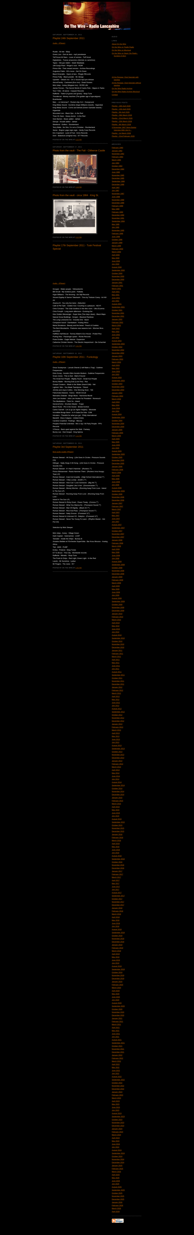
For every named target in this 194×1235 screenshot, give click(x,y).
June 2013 (116, 739)
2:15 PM (79, 436)
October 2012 (117, 715)
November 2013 (118, 755)
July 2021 (115, 1037)
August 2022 (117, 1077)
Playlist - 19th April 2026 (121, 106)
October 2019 (117, 972)
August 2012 (117, 709)
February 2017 (117, 874)
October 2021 (117, 1046)
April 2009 (116, 586)
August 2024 (117, 1150)
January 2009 (117, 577)
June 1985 (116, 172)
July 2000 (115, 264)
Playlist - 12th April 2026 (121, 109)
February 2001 (117, 286)
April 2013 (116, 733)
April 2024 (116, 1138)
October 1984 (117, 166)
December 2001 (118, 316)
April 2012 (116, 696)
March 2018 (116, 914)
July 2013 (115, 742)
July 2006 (115, 485)
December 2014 (118, 795)
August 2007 (117, 525)
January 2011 (117, 650)
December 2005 (118, 463)
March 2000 (116, 252)
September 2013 (118, 749)
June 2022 (116, 1071)
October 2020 (117, 1009)
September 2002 (118, 344)
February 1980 (117, 148)
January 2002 (117, 319)
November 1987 (118, 194)
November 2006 (118, 497)
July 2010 (115, 632)
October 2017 (117, 899)
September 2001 (118, 307)
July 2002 (115, 338)
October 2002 (117, 347)
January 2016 (117, 834)
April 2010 (116, 623)
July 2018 (115, 926)
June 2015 (116, 813)
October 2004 (117, 421)
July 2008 (115, 558)
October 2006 (117, 494)
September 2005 (118, 454)
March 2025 (116, 1172)
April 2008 (116, 549)
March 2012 (116, 693)
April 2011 (116, 660)
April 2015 (116, 807)
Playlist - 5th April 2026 (121, 112)
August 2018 (117, 929)
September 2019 (118, 969)
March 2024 (116, 1135)
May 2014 (115, 773)
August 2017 (117, 893)
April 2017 (116, 880)
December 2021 (118, 1052)
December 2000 (118, 279)
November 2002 (118, 350)
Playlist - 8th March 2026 (121, 124)
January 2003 (117, 356)
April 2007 (116, 512)
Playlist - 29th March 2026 (122, 115)
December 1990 (118, 215)
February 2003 (117, 359)
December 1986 (118, 184)
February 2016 (117, 837)
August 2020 (117, 1003)
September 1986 (118, 181)
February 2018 (117, 911)
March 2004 (116, 399)
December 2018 (118, 942)
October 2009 (117, 604)
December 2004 (118, 427)
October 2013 (117, 752)
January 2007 (117, 503)
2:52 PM (79, 346)
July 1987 (115, 190)
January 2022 (117, 1055)
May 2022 (115, 1067)
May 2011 (115, 663)
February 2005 (117, 433)
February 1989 (117, 206)
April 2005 (116, 439)
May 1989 (115, 209)
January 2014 (117, 761)
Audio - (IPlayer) (59, 43)
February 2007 (117, 506)
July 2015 (115, 816)
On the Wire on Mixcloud (121, 50)
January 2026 (117, 1202)
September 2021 (118, 1043)
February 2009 (117, 580)
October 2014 (117, 788)
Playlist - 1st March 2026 (121, 133)
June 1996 (116, 237)
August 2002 (117, 341)
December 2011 (118, 684)
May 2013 (115, 736)
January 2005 (117, 430)
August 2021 (117, 1040)
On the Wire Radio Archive (122, 88)
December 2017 (118, 905)
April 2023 (116, 1101)
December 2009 (118, 611)
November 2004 (118, 423)
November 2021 (118, 1049)
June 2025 (116, 1181)
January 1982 (117, 151)
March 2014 (116, 767)
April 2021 (116, 1028)
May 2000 (115, 258)
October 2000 (117, 273)
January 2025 (117, 1166)
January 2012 (117, 687)
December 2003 (118, 390)
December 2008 (118, 574)
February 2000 (117, 249)
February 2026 (117, 1205)
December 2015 (118, 831)
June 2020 (116, 997)
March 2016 (116, 840)
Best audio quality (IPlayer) (63, 452)
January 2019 (117, 945)
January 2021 (117, 1018)
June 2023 (116, 1107)
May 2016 (115, 847)
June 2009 (116, 592)
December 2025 (118, 1199)
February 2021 (117, 1021)
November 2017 (118, 902)
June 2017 (116, 887)
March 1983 (116, 160)
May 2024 (115, 1141)
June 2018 (116, 923)
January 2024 (117, 1129)
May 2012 (115, 699)
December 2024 (118, 1162)
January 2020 (117, 982)
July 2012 (115, 706)
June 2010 (116, 629)
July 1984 (115, 163)
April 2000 (116, 255)
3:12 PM (79, 237)
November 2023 (118, 1123)
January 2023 (117, 1092)
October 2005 (117, 457)
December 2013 (118, 758)
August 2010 (117, 635)
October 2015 (117, 825)
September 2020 (118, 1006)
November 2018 (118, 939)
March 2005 (116, 436)
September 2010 (118, 638)
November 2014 (118, 791)
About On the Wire (119, 44)
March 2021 (116, 1024)
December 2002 (118, 353)
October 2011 (117, 678)
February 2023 (117, 1095)
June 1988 (116, 197)
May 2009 (115, 589)
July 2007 (115, 522)
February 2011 (117, 654)
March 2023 (116, 1098)
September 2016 (118, 859)
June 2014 (116, 776)
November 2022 (118, 1086)
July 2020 (115, 1000)
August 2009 (117, 598)
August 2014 (117, 782)
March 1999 (116, 246)
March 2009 (116, 583)
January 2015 (117, 798)
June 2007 (116, 519)
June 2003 (116, 371)
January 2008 (117, 540)
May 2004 (115, 405)
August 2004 (117, 414)
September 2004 (118, 417)
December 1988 (118, 203)
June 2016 (116, 850)
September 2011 (118, 675)
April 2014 (116, 770)
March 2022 (116, 1061)
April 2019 (116, 954)
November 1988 (118, 200)
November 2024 (118, 1159)
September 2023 (118, 1116)
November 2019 (118, 975)
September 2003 (118, 381)
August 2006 (117, 488)
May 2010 (115, 626)
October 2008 (117, 568)
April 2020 (116, 991)
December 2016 (118, 868)
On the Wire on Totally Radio (123, 47)
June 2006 (116, 482)
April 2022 (116, 1064)
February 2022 (117, 1058)
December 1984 (118, 169)
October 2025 (117, 1193)
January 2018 (117, 908)
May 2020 (115, 994)
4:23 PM (79, 139)
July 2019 (115, 963)
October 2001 (117, 310)
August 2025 (117, 1187)
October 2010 (117, 641)
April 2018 (116, 917)
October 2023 (117, 1120)
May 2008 (115, 552)
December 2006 (118, 500)
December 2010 (118, 647)
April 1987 (116, 188)
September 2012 (118, 712)
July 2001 (115, 301)
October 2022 (117, 1083)
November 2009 (118, 607)
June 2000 (116, 261)
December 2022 (118, 1089)
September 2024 (118, 1153)
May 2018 (115, 920)
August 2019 (117, 966)
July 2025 (115, 1184)
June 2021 (116, 1034)
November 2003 (118, 387)
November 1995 (118, 230)
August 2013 (117, 745)
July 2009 (115, 595)
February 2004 (117, 396)
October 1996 (117, 240)
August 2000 (117, 267)
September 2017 (118, 896)
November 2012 (118, 718)
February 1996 (117, 233)
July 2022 (115, 1073)
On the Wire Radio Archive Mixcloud (126, 92)
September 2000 (118, 270)
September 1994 (118, 221)
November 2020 (118, 1012)
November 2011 (118, 681)
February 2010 (117, 617)
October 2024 (117, 1156)
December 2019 (118, 978)
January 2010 (117, 614)
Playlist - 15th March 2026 (122, 121)
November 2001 (118, 313)
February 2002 (117, 322)
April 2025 (116, 1175)
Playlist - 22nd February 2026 (123, 136)
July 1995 (115, 227)
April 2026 (116, 1211)
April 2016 (116, 844)
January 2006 (117, 466)
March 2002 (116, 325)
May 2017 (115, 883)
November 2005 (118, 460)
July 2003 (115, 374)
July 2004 (115, 411)
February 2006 (117, 470)
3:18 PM (79, 187)
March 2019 (116, 951)
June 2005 (116, 445)
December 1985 (118, 178)
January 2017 (117, 871)
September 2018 (118, 933)
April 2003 (116, 365)
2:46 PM (79, 568)
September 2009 (118, 601)
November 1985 (118, 175)
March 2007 (116, 509)
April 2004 (116, 402)
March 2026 (116, 1208)
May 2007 (115, 516)
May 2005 (115, 442)
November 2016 (118, 865)
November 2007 (118, 534)
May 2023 (115, 1104)
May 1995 (115, 224)
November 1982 (118, 154)
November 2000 (118, 276)
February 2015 (117, 801)
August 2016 (117, 856)
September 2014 (118, 785)
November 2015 (118, 828)
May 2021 (115, 1031)
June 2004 (116, 408)
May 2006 (115, 479)
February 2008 (117, 543)
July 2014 (115, 779)
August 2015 (117, 819)
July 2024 (115, 1147)
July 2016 (115, 853)
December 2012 (118, 721)
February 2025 (117, 1169)
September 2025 (118, 1190)
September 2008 (118, 565)
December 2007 (118, 537)
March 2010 (116, 620)
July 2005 (115, 448)
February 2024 (117, 1132)
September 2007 (118, 528)
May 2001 (115, 295)
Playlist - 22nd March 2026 (122, 118)
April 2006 (116, 476)
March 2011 (116, 657)
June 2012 (116, 703)
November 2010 (118, 644)
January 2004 (117, 393)
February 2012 (117, 690)
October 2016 (117, 862)
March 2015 (116, 804)
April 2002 (116, 328)
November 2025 (118, 1196)
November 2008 (118, 571)
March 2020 (116, 988)
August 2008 (117, 561)
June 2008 (116, 555)
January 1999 (117, 243)
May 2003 (115, 368)
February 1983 (117, 157)
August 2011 (117, 672)
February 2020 (117, 985)
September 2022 (118, 1080)
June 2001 (116, 298)
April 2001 (116, 292)
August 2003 (117, 378)
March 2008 (116, 546)
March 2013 (116, 730)
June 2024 (116, 1144)
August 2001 (117, 304)
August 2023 (117, 1113)
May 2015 (115, 810)
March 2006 (116, 473)
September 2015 (118, 822)
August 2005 (117, 451)
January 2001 (117, 283)
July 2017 (115, 890)
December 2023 (118, 1126)
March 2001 (116, 289)
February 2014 (117, 764)
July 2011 (115, 669)
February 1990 (117, 212)
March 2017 (116, 877)
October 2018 (117, 936)
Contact (115, 95)
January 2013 (117, 724)
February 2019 (117, 948)
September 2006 (118, 491)
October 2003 (117, 384)
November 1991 (118, 218)
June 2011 (116, 666)
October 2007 (117, 531)
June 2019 (116, 960)
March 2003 (116, 362)
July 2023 (115, 1110)
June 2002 (116, 335)
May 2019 (115, 957)
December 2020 (118, 1015)
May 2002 (115, 332)
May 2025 (115, 1178)
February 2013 (117, 727)
